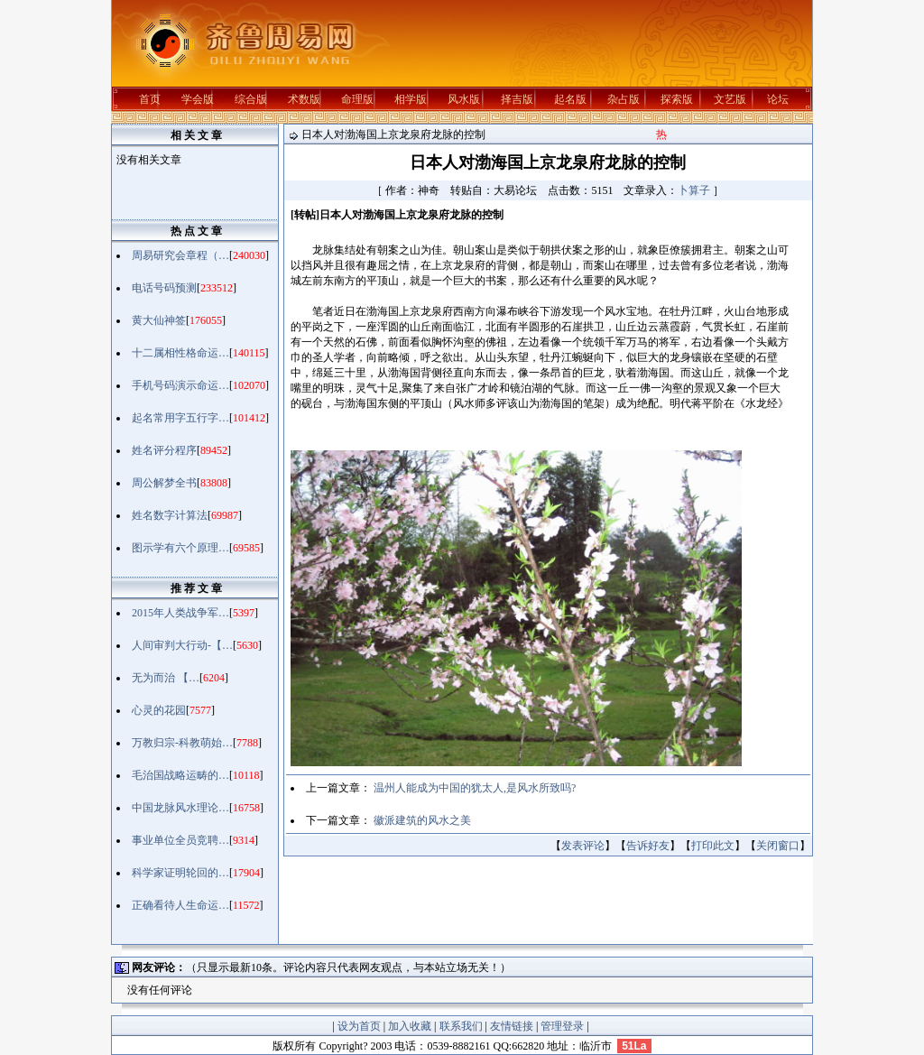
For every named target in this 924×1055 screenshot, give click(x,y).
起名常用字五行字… (180, 418)
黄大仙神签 (159, 320)
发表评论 (583, 845)
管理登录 (562, 1026)
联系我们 (461, 1026)
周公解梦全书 (164, 483)
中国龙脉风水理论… (180, 807)
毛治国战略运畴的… (180, 775)
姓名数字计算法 (170, 515)
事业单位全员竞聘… (180, 840)
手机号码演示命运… (180, 385)
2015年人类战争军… (180, 612)
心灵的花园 (159, 710)
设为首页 (359, 1026)
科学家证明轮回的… (180, 872)
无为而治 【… (165, 677)
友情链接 (511, 1026)
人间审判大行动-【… (182, 645)
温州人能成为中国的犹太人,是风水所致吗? (475, 788)
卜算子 (694, 190)
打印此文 (713, 845)
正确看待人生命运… (180, 905)
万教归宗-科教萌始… (182, 742)
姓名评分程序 (164, 450)
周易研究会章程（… (180, 255)
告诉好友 (648, 845)
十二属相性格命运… (180, 353)
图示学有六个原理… (180, 547)
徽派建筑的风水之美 (422, 820)
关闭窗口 (777, 845)
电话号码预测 (164, 288)
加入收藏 (409, 1026)
